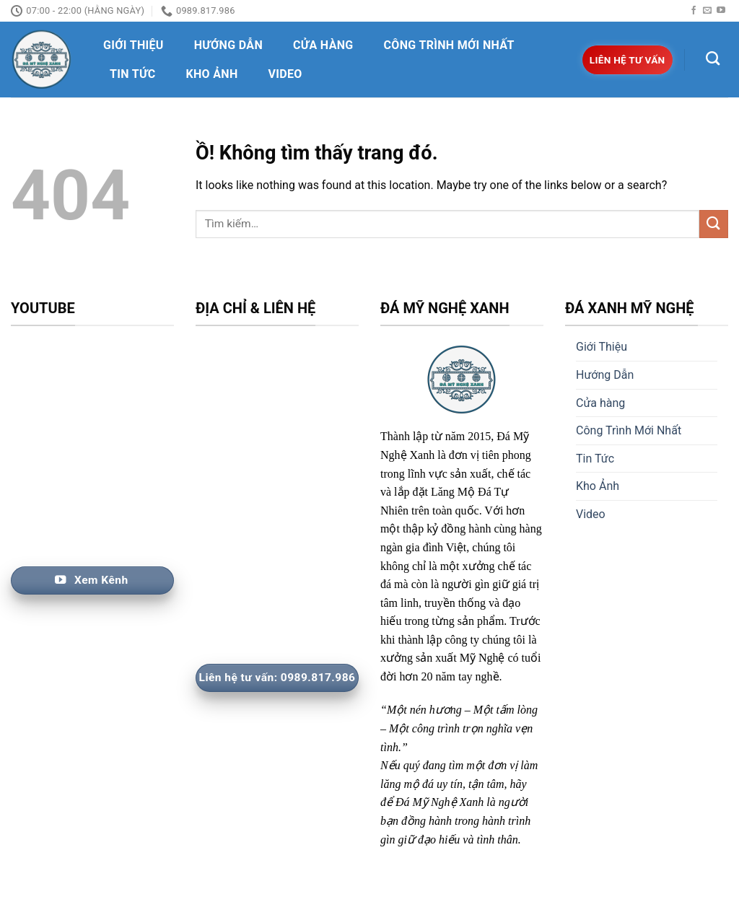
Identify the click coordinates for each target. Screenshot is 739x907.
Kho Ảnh (211, 74)
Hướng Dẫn (228, 45)
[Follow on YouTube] (721, 11)
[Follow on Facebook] (693, 11)
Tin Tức (132, 74)
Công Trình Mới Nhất (449, 45)
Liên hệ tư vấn (627, 60)
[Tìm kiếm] (712, 58)
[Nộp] (713, 224)
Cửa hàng (323, 45)
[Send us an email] (707, 11)
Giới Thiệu (133, 45)
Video (285, 74)
